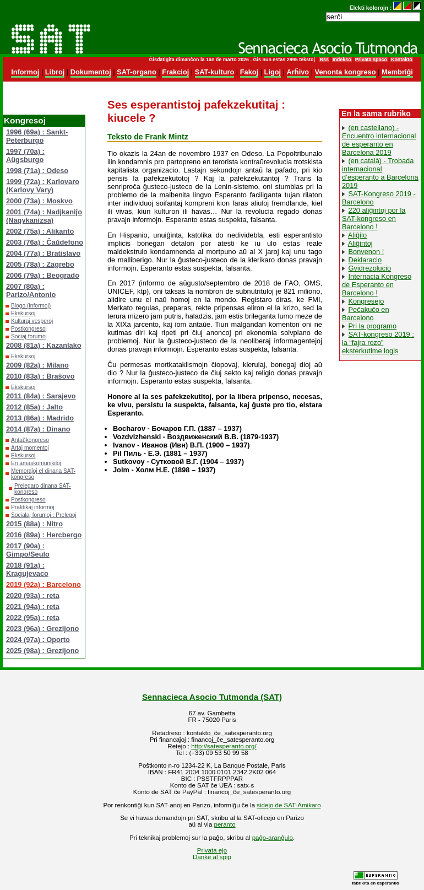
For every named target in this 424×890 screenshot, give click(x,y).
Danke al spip (212, 857)
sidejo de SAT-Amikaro (288, 805)
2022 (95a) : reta (32, 617)
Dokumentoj (90, 72)
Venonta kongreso (345, 72)
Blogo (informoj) (31, 306)
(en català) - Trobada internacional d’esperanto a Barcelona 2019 (380, 173)
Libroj (55, 72)
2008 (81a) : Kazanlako (43, 345)
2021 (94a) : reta (32, 606)
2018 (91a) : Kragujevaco (27, 569)
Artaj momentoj (30, 448)
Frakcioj (175, 72)
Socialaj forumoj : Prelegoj (44, 515)
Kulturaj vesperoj (32, 321)
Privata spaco (371, 59)
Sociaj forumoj (29, 336)
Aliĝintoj (360, 243)
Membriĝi (397, 72)
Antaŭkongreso (30, 440)
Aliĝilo (357, 235)
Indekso (342, 59)
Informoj (25, 72)
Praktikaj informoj (33, 507)
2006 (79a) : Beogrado (42, 275)
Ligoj (272, 72)
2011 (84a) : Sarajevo (41, 396)
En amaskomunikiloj (36, 463)
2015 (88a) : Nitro (34, 524)
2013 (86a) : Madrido (40, 418)
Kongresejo (366, 301)
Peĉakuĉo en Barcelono (365, 313)
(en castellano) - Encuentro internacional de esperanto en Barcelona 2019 (379, 140)
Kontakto (401, 59)
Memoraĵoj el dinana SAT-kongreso (43, 474)
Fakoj (249, 72)
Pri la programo (372, 326)
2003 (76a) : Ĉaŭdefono (44, 242)
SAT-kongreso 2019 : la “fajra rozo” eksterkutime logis (378, 342)
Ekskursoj (23, 313)
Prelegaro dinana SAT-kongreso (42, 489)
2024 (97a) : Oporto (38, 639)
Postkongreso (28, 500)
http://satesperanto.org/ (223, 746)
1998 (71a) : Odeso (37, 170)
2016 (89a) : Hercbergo (43, 535)
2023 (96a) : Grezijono (42, 628)
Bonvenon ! (366, 251)
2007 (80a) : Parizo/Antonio (31, 290)
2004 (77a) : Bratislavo (43, 253)
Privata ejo (212, 850)
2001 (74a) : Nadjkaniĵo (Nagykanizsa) (44, 216)
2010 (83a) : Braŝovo (40, 376)
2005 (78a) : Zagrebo (40, 264)
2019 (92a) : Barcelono (43, 584)
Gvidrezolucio (370, 268)
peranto (225, 824)
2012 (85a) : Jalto (34, 407)
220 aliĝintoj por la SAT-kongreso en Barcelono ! (373, 218)
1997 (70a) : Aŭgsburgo (25, 155)
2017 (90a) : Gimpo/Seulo (28, 550)
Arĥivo (298, 72)
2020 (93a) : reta (32, 595)
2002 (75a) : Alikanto (40, 231)
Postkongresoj (29, 329)
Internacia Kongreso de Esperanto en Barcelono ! (376, 284)
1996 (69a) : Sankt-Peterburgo (37, 136)
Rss (323, 59)
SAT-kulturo (215, 72)
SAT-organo (136, 72)
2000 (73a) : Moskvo (39, 201)
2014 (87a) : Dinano (38, 429)
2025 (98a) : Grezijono (42, 650)
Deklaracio (365, 260)
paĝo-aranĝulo (272, 837)
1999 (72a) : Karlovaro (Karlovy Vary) (42, 185)
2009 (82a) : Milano (37, 365)
